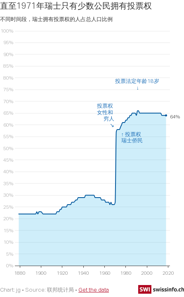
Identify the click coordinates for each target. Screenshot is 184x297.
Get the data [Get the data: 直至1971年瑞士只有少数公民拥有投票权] (93, 289)
